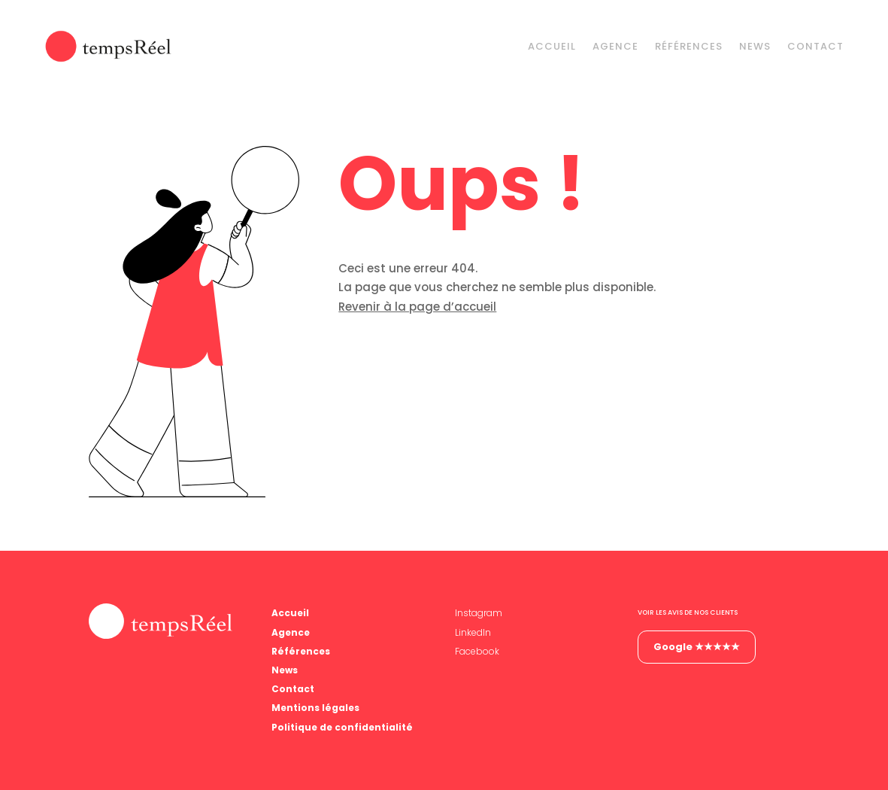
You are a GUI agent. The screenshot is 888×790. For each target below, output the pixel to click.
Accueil (552, 46)
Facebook (477, 651)
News (755, 46)
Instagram (478, 612)
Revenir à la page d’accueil (417, 306)
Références (689, 46)
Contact (815, 46)
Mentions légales (315, 707)
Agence (615, 46)
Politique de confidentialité (342, 727)
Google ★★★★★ (696, 647)
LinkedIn (473, 632)
